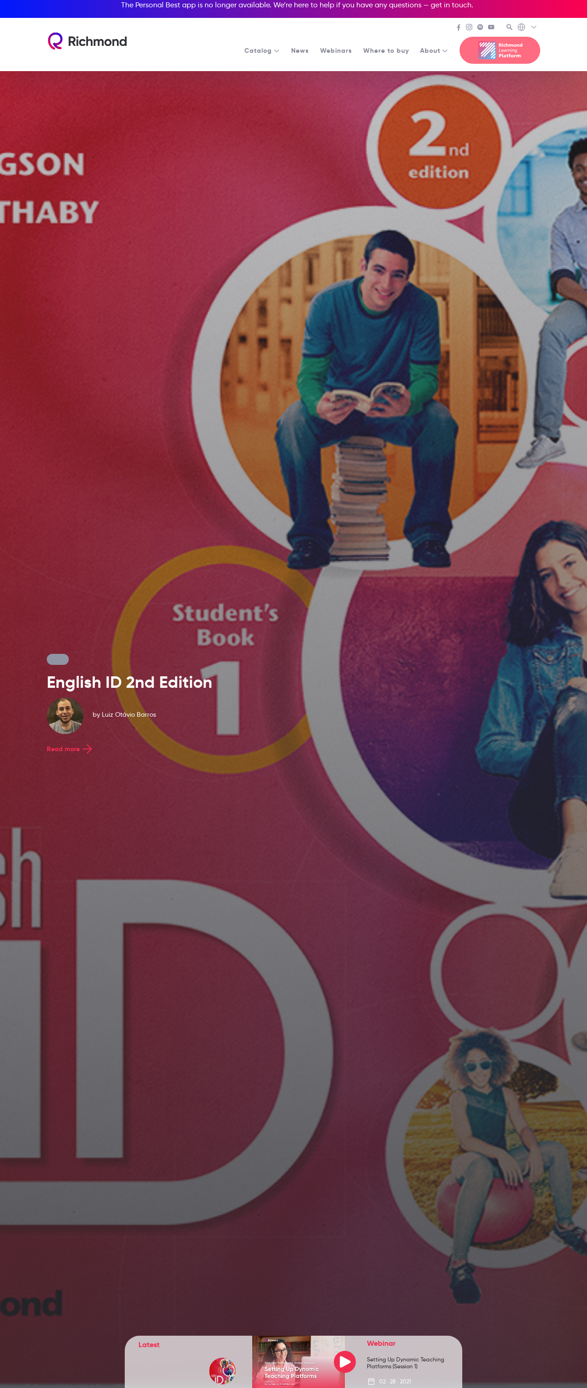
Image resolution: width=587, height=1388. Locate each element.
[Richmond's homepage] (87, 41)
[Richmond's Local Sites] (527, 28)
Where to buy (386, 50)
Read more (70, 748)
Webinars (336, 50)
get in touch (451, 4)
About (434, 50)
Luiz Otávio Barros (129, 714)
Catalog (262, 50)
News (300, 50)
